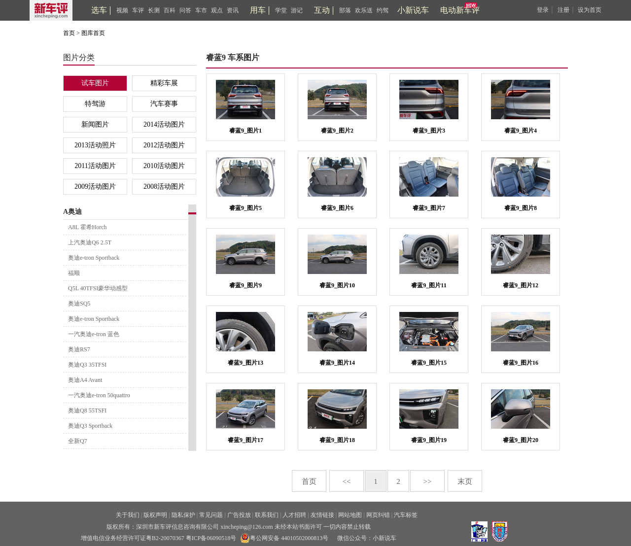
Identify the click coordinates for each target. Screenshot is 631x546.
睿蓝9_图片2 (337, 130)
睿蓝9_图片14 (337, 362)
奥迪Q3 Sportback (90, 425)
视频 (122, 10)
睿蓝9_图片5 (245, 208)
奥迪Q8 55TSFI (87, 410)
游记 (297, 10)
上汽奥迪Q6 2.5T (89, 242)
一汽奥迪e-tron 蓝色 (93, 334)
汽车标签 (406, 515)
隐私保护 (183, 515)
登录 (543, 9)
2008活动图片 (164, 186)
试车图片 (95, 83)
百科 (169, 10)
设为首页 (589, 9)
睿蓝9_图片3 (429, 130)
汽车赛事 (164, 103)
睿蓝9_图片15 (429, 362)
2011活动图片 (94, 166)
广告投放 (239, 515)
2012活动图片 (164, 145)
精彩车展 (164, 83)
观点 (217, 10)
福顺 (74, 273)
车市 (201, 10)
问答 (185, 10)
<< (347, 481)
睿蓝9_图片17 (245, 440)
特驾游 (95, 103)
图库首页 (93, 33)
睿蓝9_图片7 (429, 208)
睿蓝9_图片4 (520, 130)
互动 (322, 10)
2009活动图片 (95, 186)
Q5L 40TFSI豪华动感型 (98, 288)
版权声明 (155, 515)
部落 (345, 10)
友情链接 (322, 515)
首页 (69, 33)
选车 (99, 10)
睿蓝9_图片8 (520, 208)
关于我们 (128, 515)
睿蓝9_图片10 (337, 285)
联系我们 (267, 515)
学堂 (281, 10)
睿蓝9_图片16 (520, 362)
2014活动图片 (164, 124)
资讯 (233, 10)
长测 (154, 10)
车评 (138, 10)
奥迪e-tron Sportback (93, 257)
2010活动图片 (164, 166)
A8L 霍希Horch (87, 227)
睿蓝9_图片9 (245, 285)
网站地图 (350, 515)
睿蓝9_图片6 (337, 208)
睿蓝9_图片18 (337, 440)
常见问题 (211, 515)
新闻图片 (95, 124)
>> (427, 481)
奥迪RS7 (79, 349)
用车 (258, 10)
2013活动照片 (95, 145)
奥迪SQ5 (79, 303)
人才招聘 (294, 515)
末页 (464, 481)
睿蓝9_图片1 (245, 130)
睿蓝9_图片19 (429, 440)
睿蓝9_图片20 (520, 440)
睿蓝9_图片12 (520, 285)
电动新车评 (460, 10)
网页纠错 (378, 515)
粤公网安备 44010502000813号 (284, 538)
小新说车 (413, 10)
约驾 (382, 10)
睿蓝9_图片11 (428, 285)
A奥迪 (72, 211)
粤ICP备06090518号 (211, 538)
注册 (563, 9)
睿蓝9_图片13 (245, 362)
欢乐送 (364, 10)
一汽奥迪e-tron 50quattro (99, 395)
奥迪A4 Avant (85, 379)
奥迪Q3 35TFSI (87, 364)
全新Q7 (77, 441)
